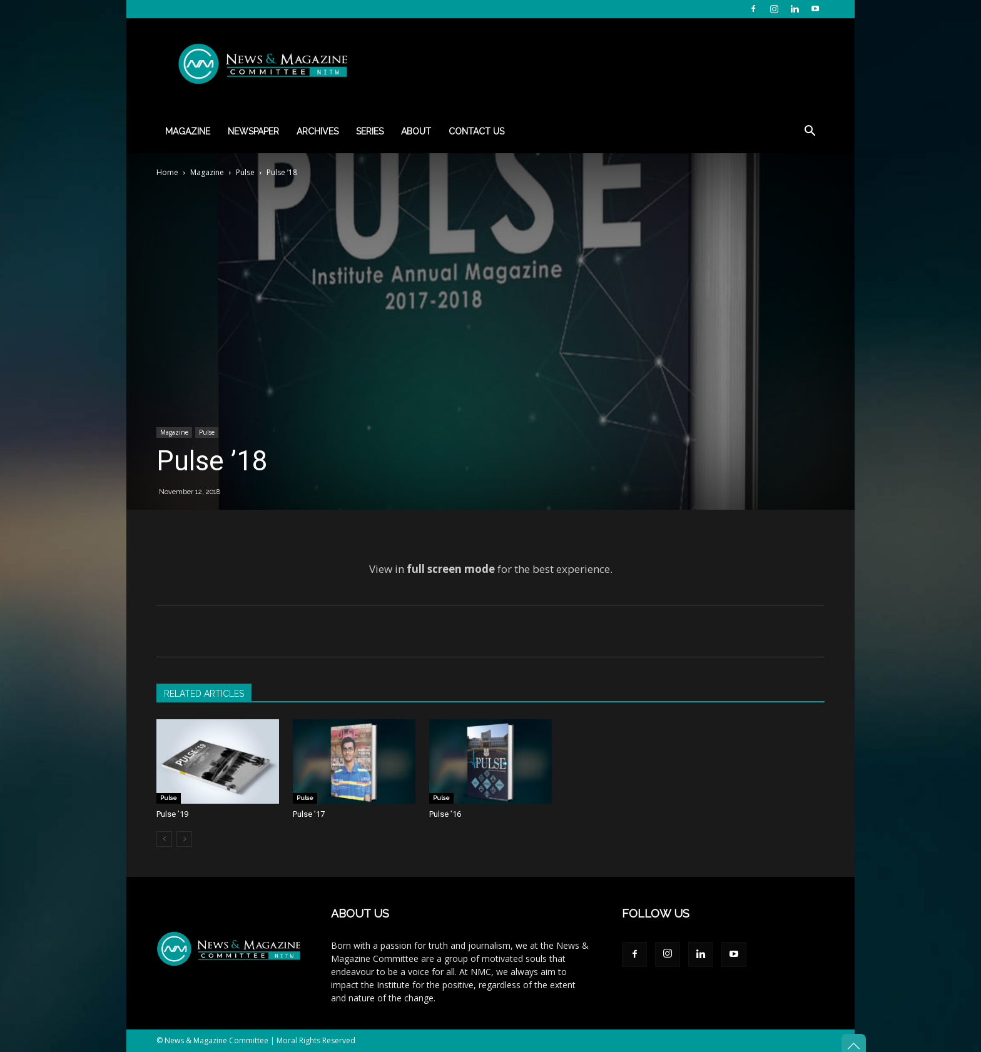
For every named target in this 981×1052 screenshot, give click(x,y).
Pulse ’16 (445, 814)
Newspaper (253, 131)
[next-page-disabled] (184, 839)
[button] (810, 132)
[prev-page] (164, 839)
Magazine (187, 131)
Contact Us (476, 131)
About (416, 131)
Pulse (245, 172)
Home (167, 172)
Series (370, 131)
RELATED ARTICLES (204, 694)
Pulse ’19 (172, 814)
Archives (317, 131)
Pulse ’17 (309, 814)
